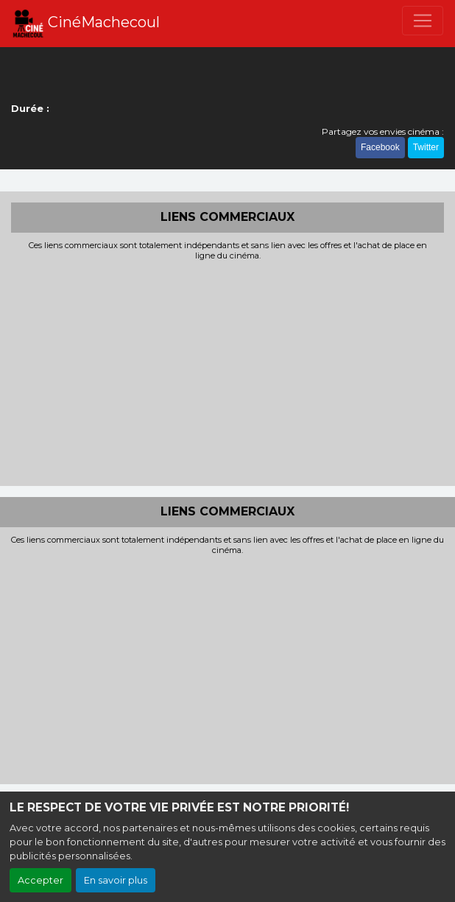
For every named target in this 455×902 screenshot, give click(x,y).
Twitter (426, 147)
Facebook (380, 147)
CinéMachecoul (86, 23)
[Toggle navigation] (422, 20)
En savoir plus (115, 880)
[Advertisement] (227, 372)
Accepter (40, 880)
